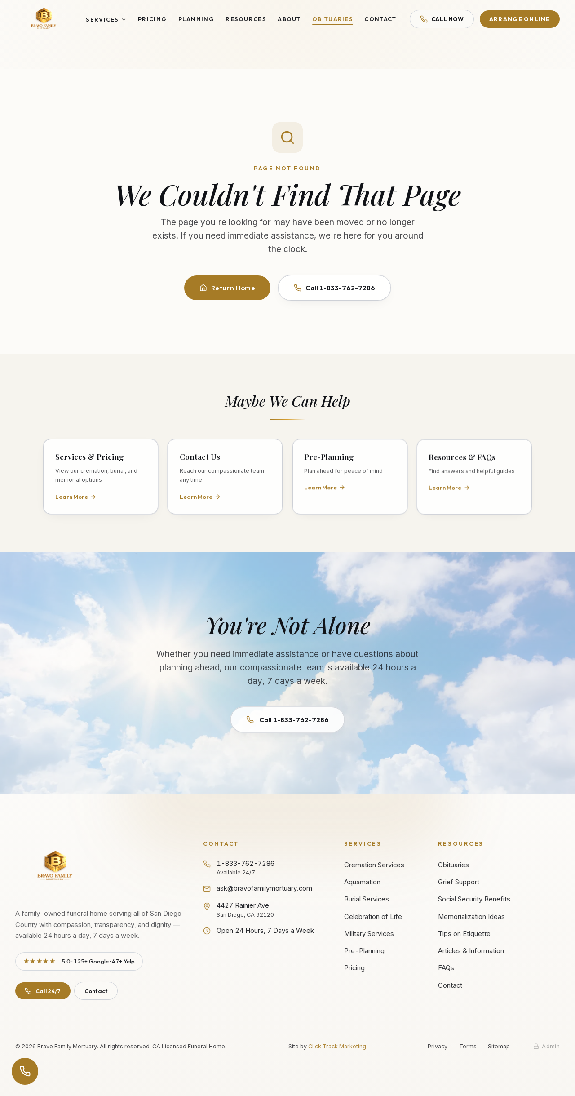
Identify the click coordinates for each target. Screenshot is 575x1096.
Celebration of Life (373, 917)
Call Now (442, 19)
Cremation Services (374, 865)
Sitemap (499, 1046)
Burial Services (366, 899)
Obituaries (332, 19)
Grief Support (458, 882)
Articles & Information (471, 951)
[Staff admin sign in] (546, 1046)
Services (106, 19)
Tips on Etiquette (464, 934)
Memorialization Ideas (471, 917)
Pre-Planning (364, 951)
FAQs (446, 968)
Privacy (437, 1046)
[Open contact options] (25, 1071)
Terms (468, 1046)
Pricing (152, 18)
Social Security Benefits (474, 899)
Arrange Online (519, 18)
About (289, 18)
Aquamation (362, 882)
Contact (380, 18)
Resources (246, 18)
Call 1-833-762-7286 (334, 288)
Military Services (369, 934)
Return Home (227, 288)
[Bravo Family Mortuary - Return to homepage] (55, 866)
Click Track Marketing (337, 1046)
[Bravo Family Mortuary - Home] (44, 19)
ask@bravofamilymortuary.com (257, 888)
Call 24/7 (43, 990)
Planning (196, 18)
